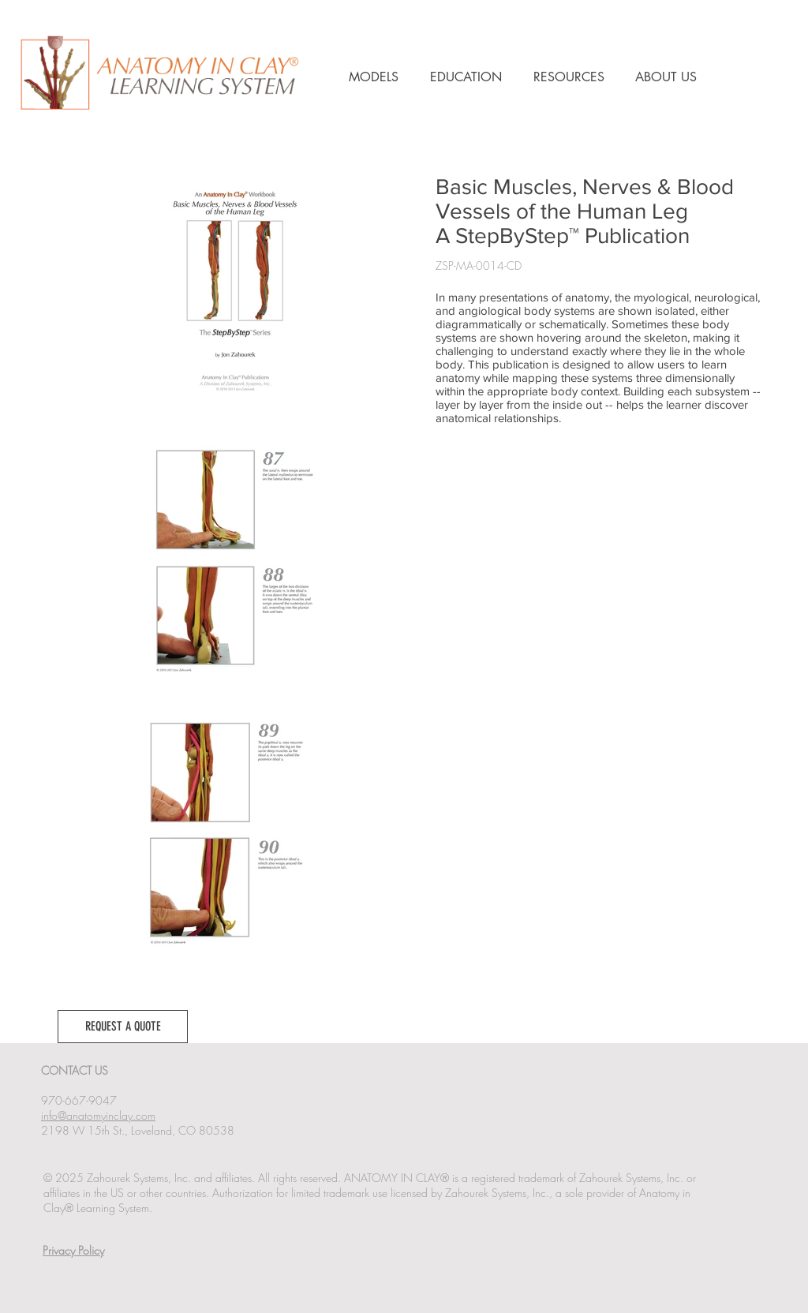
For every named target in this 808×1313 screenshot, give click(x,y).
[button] (123, 1026)
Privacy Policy (73, 1250)
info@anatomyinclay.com (98, 1115)
